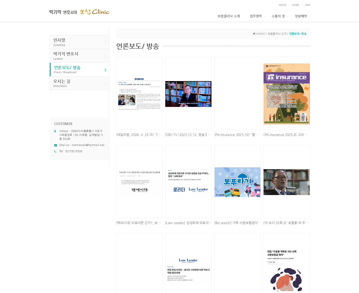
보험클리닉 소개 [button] (230, 16)
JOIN (307, 5)
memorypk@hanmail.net (88, 144)
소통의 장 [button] (280, 16)
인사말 (80, 42)
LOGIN (295, 5)
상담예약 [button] (302, 16)
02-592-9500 (73, 151)
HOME (282, 5)
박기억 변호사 (80, 56)
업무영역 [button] (257, 16)
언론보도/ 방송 (80, 69)
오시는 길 (80, 83)
